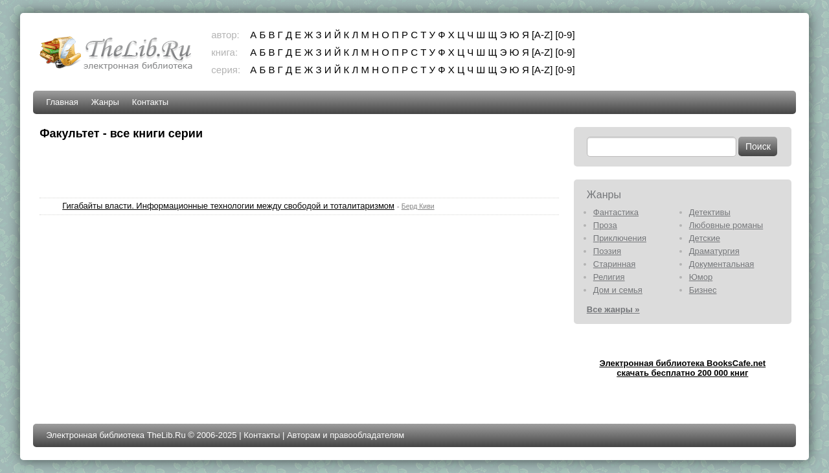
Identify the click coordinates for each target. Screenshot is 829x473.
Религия (609, 277)
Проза (605, 225)
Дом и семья (617, 290)
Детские (704, 238)
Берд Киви (418, 206)
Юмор (700, 277)
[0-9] (565, 34)
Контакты (150, 102)
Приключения (619, 238)
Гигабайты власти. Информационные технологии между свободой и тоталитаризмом (228, 206)
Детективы (710, 212)
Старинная (614, 264)
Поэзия (607, 251)
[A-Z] (542, 34)
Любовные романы (726, 225)
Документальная (722, 264)
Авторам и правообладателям (345, 435)
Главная (62, 102)
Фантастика (616, 212)
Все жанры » (613, 309)
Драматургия (714, 251)
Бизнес (703, 290)
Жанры (105, 102)
